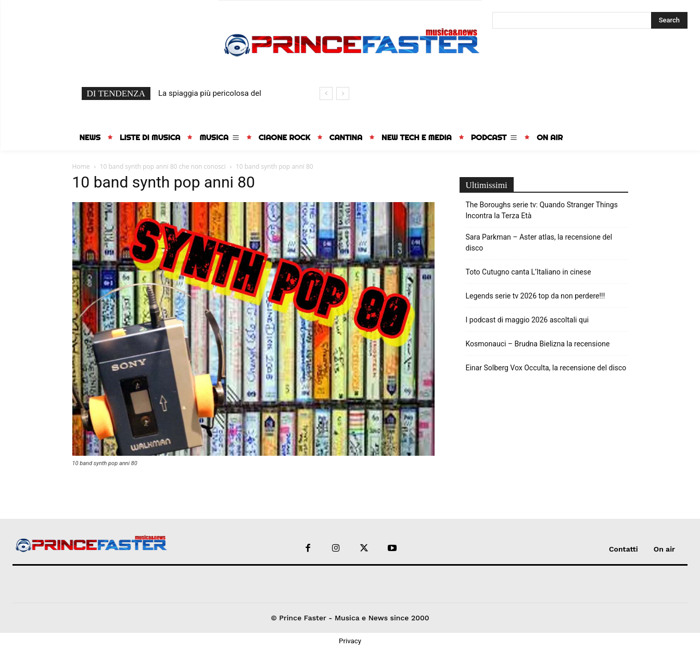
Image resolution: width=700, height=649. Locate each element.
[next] (342, 93)
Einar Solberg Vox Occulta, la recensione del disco (546, 368)
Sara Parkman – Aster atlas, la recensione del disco (539, 242)
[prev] (326, 93)
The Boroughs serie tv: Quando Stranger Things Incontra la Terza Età (542, 210)
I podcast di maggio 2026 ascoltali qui (527, 320)
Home (81, 166)
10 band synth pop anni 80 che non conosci (163, 166)
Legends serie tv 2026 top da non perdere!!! (535, 296)
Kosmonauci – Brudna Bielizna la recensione (538, 344)
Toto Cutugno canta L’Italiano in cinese (528, 272)
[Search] (669, 20)
